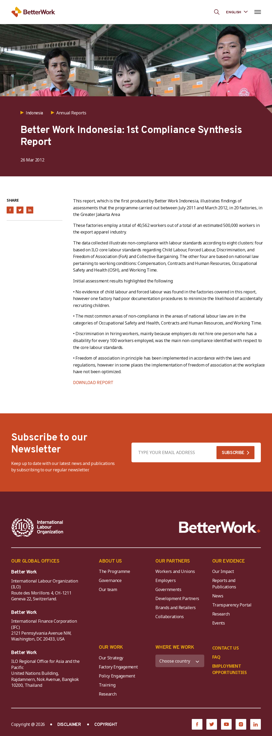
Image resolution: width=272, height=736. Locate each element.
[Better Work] (220, 527)
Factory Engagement (118, 667)
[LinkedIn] (255, 724)
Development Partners (177, 598)
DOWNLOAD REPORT (93, 383)
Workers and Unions (175, 571)
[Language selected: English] (237, 12)
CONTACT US (225, 648)
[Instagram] (241, 724)
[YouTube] (226, 724)
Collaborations (169, 616)
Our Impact (223, 571)
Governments (168, 589)
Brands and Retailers (175, 607)
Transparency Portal (232, 605)
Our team (108, 589)
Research (221, 614)
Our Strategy (111, 658)
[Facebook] (197, 724)
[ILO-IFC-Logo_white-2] (37, 527)
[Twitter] (211, 724)
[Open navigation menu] (257, 12)
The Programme (114, 571)
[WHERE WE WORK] (179, 661)
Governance (110, 580)
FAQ (216, 657)
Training (107, 685)
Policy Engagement (118, 676)
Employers (165, 580)
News (217, 596)
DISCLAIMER (69, 724)
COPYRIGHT (105, 724)
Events (218, 623)
